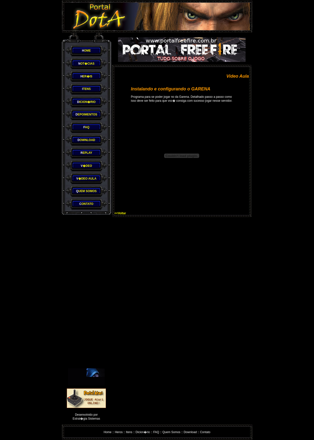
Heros (119, 432)
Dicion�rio (143, 432)
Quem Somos (171, 432)
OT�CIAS (86, 63)
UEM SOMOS (86, 191)
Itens (129, 432)
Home (108, 432)
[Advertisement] (86, 291)
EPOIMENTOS (86, 114)
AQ (86, 127)
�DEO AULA (86, 178)
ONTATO (86, 204)
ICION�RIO (86, 102)
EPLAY (86, 153)
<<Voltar (120, 213)
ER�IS (86, 76)
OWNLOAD (86, 140)
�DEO (86, 166)
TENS (86, 89)
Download (190, 432)
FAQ (156, 432)
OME (86, 50)
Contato (205, 432)
